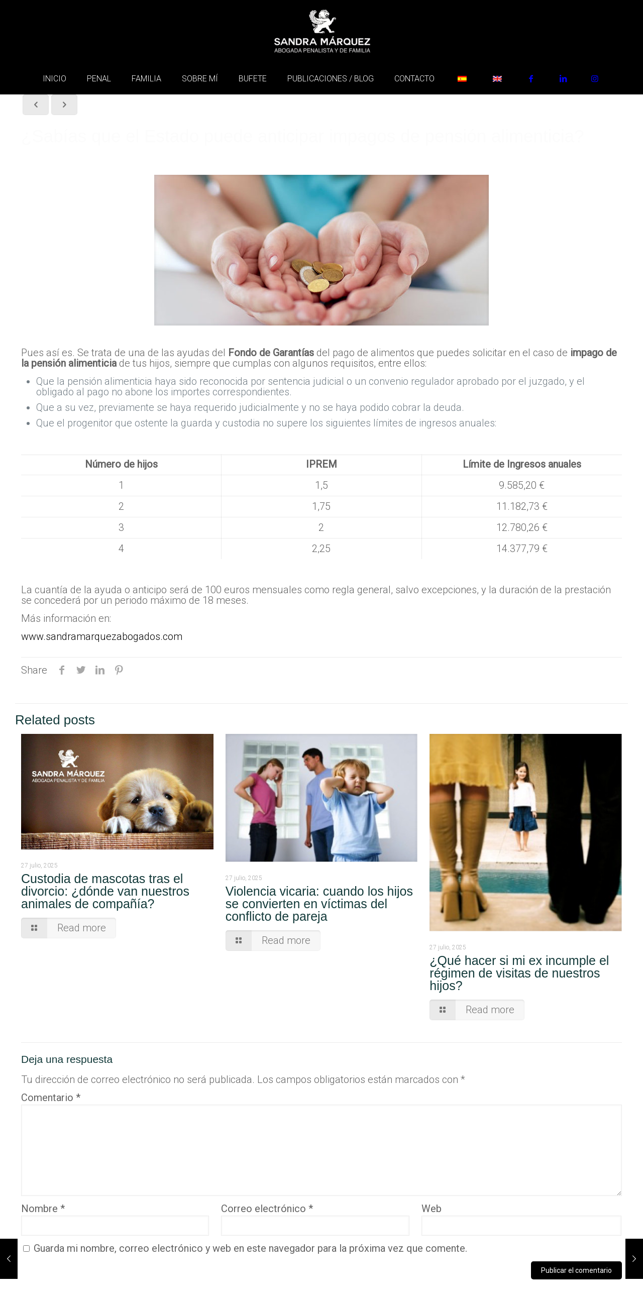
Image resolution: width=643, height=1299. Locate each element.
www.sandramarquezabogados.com (101, 636)
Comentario (50, 1098)
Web (431, 1209)
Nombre (43, 1209)
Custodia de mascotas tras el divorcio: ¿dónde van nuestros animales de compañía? (105, 891)
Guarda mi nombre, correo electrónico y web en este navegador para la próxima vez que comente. (250, 1248)
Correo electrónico (267, 1209)
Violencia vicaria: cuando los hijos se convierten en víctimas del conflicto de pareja (319, 903)
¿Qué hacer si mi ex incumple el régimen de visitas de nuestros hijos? (519, 973)
